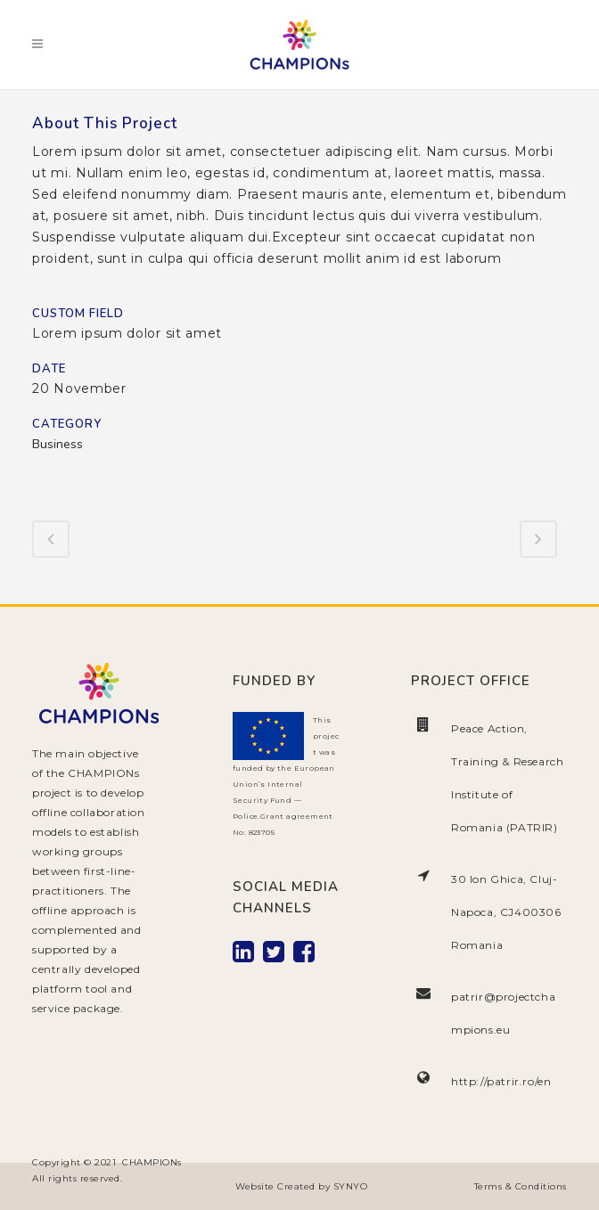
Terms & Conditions (520, 1186)
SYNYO (350, 1186)
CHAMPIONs (152, 1162)
